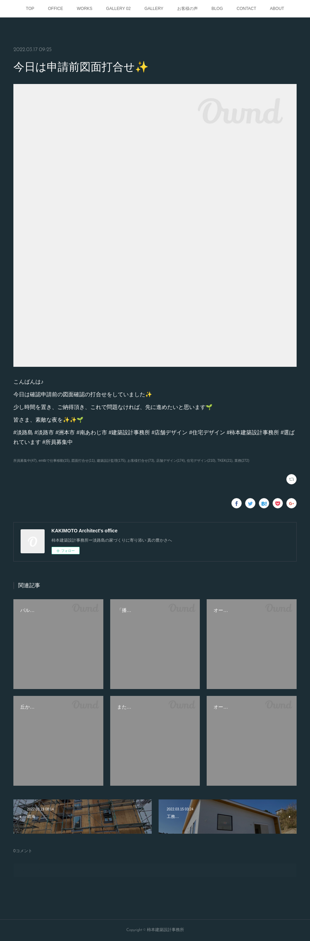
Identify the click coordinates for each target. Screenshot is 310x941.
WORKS (84, 8)
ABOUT (277, 8)
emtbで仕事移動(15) (53, 460)
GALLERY (154, 8)
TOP (30, 8)
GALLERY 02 (118, 8)
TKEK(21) (224, 460)
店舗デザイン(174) (170, 460)
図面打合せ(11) (83, 460)
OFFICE (55, 8)
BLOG (217, 8)
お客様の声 (187, 8)
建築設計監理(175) (111, 460)
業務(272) (241, 460)
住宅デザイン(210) (201, 460)
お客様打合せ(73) (140, 460)
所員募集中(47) (25, 460)
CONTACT (246, 8)
